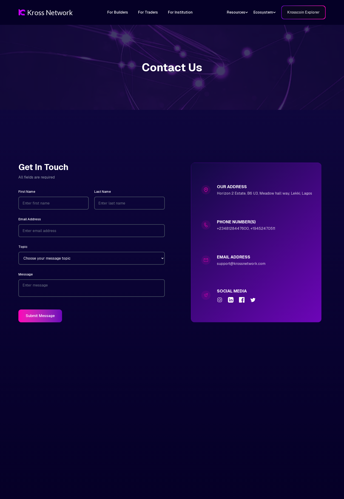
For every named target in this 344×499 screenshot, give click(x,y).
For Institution (180, 12)
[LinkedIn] (230, 300)
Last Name (102, 192)
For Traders (148, 12)
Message (25, 274)
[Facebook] (241, 300)
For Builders (117, 12)
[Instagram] (219, 300)
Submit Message (40, 315)
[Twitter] (253, 300)
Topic (22, 247)
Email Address (29, 219)
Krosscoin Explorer (303, 12)
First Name (26, 192)
